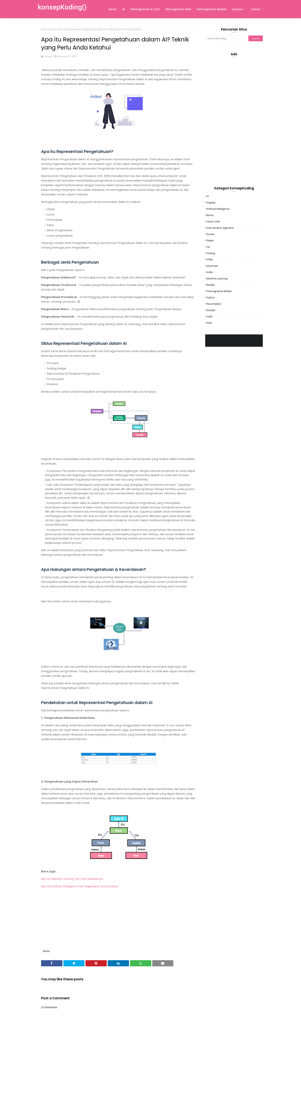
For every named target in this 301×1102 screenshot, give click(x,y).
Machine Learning (217, 278)
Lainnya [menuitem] (237, 9)
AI (208, 196)
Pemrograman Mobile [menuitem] (211, 9)
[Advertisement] (118, 918)
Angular (211, 202)
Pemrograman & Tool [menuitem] (145, 9)
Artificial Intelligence (218, 208)
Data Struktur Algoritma (220, 227)
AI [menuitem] (123, 9)
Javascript (212, 265)
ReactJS (211, 310)
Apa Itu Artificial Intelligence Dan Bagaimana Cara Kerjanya (79, 886)
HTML (210, 259)
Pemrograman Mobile (219, 291)
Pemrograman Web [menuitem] (178, 9)
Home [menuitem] (113, 9)
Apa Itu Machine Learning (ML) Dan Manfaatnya (72, 879)
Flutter (210, 240)
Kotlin (210, 272)
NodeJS (211, 284)
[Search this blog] (226, 38)
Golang (211, 253)
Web (209, 322)
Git (208, 246)
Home (44, 29)
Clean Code (213, 221)
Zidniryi (47, 56)
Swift (209, 316)
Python (211, 297)
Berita (53, 29)
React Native (214, 303)
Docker (211, 234)
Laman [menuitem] (255, 9)
